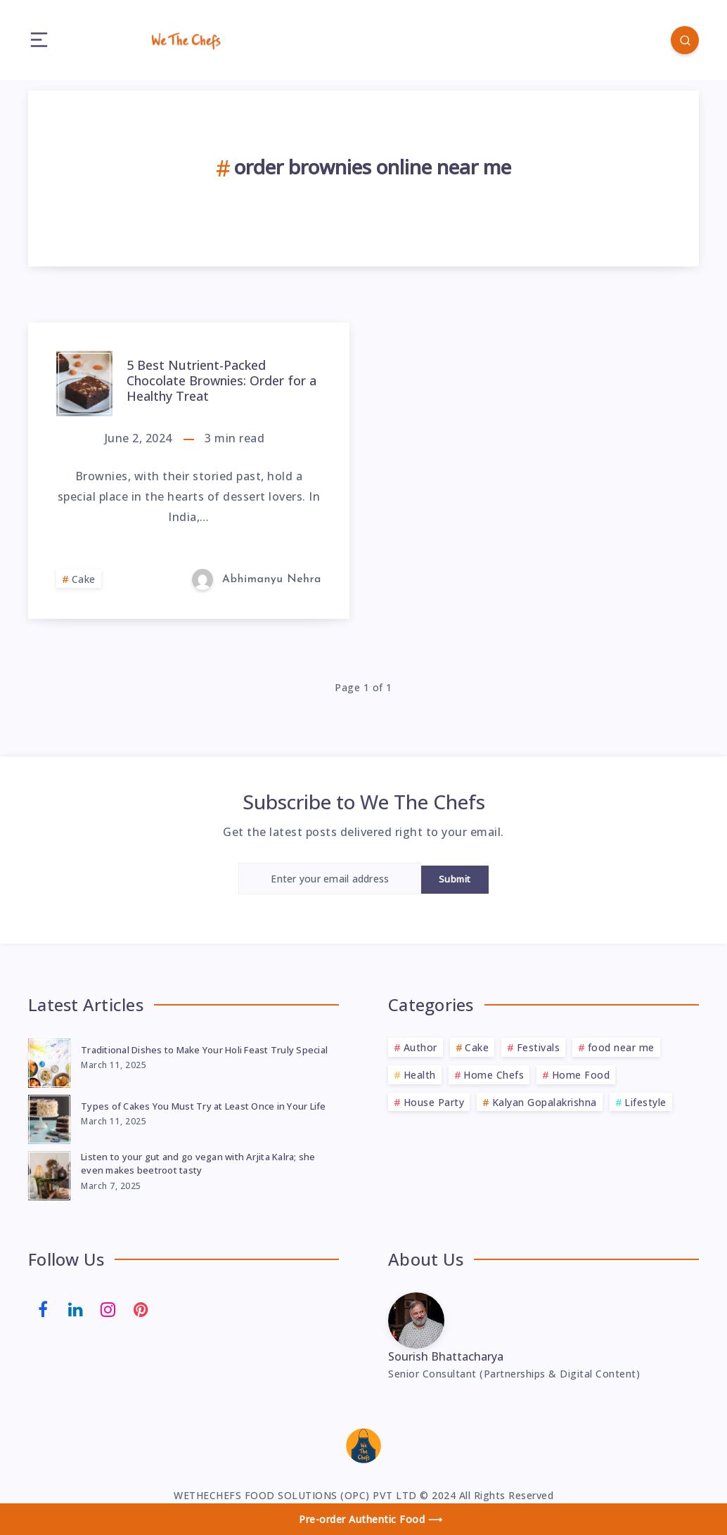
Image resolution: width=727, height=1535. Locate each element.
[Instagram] (108, 1307)
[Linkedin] (76, 1307)
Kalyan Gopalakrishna (544, 1102)
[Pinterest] (141, 1307)
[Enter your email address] (329, 878)
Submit (455, 879)
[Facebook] (43, 1307)
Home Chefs (493, 1074)
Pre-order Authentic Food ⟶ (370, 1519)
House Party (434, 1102)
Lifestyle (645, 1102)
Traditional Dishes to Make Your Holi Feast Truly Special (204, 1049)
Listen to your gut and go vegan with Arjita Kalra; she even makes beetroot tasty (198, 1163)
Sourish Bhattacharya (445, 1356)
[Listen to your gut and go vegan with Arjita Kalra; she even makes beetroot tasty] (49, 1173)
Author (420, 1047)
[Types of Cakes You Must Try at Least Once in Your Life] (49, 1117)
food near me (621, 1047)
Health (420, 1074)
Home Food (581, 1074)
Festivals (538, 1047)
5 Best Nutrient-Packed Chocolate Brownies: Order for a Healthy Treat (221, 380)
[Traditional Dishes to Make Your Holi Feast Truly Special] (49, 1061)
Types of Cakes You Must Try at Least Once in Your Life (203, 1106)
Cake (84, 579)
